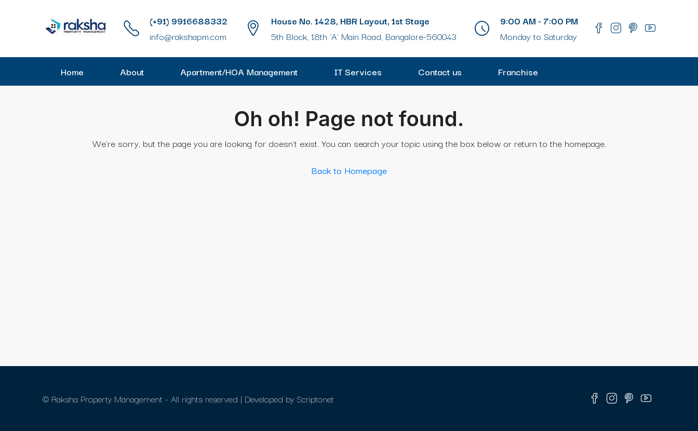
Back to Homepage (349, 170)
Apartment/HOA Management (239, 71)
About (132, 71)
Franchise (518, 71)
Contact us (440, 71)
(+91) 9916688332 (188, 21)
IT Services (358, 71)
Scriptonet (315, 399)
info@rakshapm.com (188, 36)
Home (72, 71)
